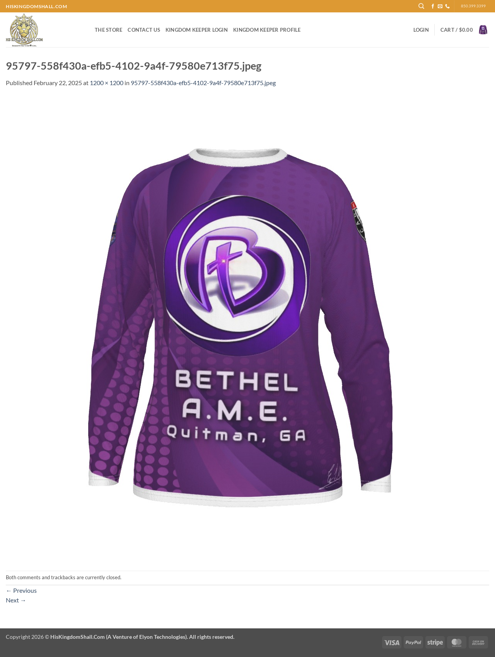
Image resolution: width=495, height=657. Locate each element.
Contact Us (144, 30)
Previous (21, 590)
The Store (108, 30)
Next (16, 600)
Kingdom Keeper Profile (267, 30)
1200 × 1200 (106, 82)
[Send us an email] (440, 6)
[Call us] (447, 6)
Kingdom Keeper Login (197, 30)
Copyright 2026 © (120, 636)
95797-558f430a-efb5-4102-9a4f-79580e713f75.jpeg (203, 82)
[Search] (421, 6)
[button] (421, 30)
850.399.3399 (473, 6)
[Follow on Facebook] (432, 6)
